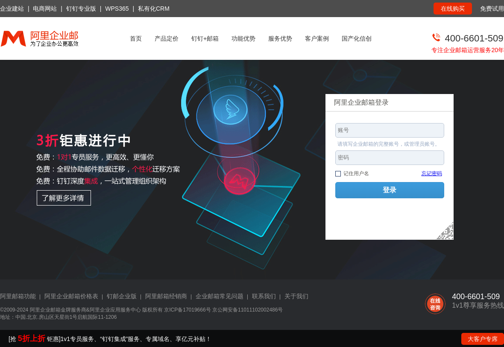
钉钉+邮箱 (205, 38)
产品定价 (167, 38)
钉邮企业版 (122, 296)
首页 (136, 38)
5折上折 (31, 338)
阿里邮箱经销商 (166, 296)
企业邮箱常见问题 (219, 296)
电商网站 (45, 8)
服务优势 (280, 38)
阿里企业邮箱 (45, 310)
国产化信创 (357, 38)
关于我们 (296, 296)
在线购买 (453, 8)
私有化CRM (154, 8)
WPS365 (117, 8)
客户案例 (317, 38)
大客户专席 (483, 338)
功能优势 (243, 38)
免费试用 (492, 8)
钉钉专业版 (81, 8)
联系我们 (264, 296)
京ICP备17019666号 (187, 310)
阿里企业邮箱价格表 (71, 296)
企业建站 (12, 8)
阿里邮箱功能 (18, 296)
